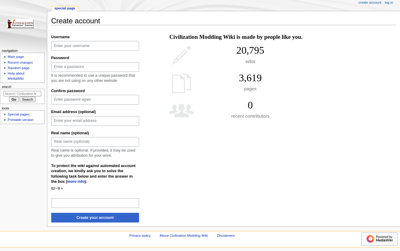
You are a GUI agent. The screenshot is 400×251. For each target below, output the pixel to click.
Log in (389, 2)
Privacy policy (140, 235)
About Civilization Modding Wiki (184, 235)
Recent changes (20, 62)
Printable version (20, 120)
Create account (369, 2)
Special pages (18, 114)
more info (76, 181)
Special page (64, 8)
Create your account (95, 218)
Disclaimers (226, 235)
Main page (16, 57)
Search (7, 87)
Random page (18, 68)
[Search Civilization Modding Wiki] (22, 93)
